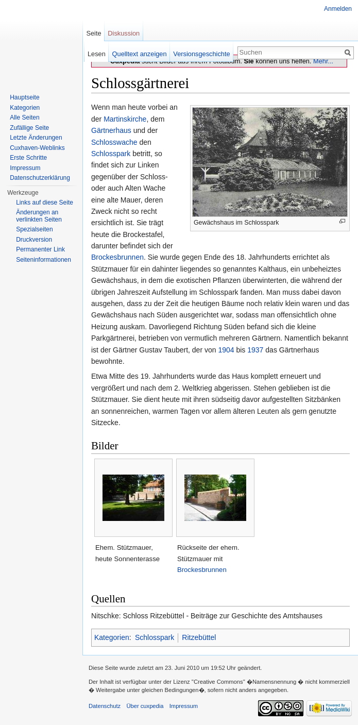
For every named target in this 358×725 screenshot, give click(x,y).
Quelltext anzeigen (139, 54)
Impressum (25, 168)
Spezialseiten (34, 229)
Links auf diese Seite (44, 202)
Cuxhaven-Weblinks (37, 147)
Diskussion (124, 33)
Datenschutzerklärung (40, 177)
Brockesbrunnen (117, 257)
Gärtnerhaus (111, 130)
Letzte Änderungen (36, 137)
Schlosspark (110, 153)
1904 (226, 350)
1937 (255, 350)
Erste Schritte (28, 157)
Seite (93, 33)
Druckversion (34, 239)
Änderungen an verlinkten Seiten (39, 216)
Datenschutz (105, 706)
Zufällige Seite (29, 127)
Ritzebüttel (199, 637)
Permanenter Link (40, 249)
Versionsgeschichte (201, 54)
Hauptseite (24, 97)
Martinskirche (125, 119)
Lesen (97, 54)
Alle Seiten (24, 117)
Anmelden (338, 8)
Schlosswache (114, 142)
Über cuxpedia (144, 706)
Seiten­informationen (43, 259)
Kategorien (111, 637)
